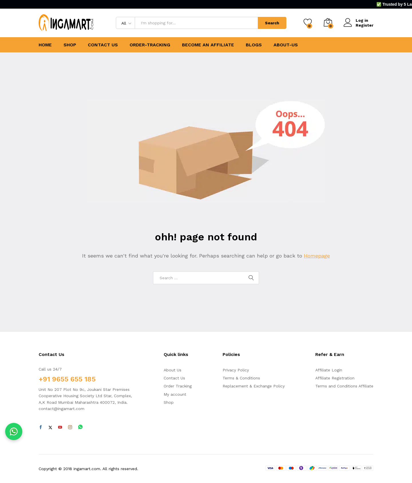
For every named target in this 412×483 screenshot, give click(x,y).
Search (272, 23)
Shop (169, 402)
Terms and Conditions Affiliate (344, 386)
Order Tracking (178, 386)
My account (175, 394)
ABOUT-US (286, 45)
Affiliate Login (328, 370)
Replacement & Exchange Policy (254, 386)
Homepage (317, 256)
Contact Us (174, 378)
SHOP (70, 45)
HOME (45, 45)
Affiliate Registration (334, 378)
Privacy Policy (236, 370)
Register (364, 25)
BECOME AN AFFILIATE (208, 45)
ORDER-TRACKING (150, 45)
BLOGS (254, 45)
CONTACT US (103, 45)
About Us (172, 370)
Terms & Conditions (241, 378)
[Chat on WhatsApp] (13, 431)
